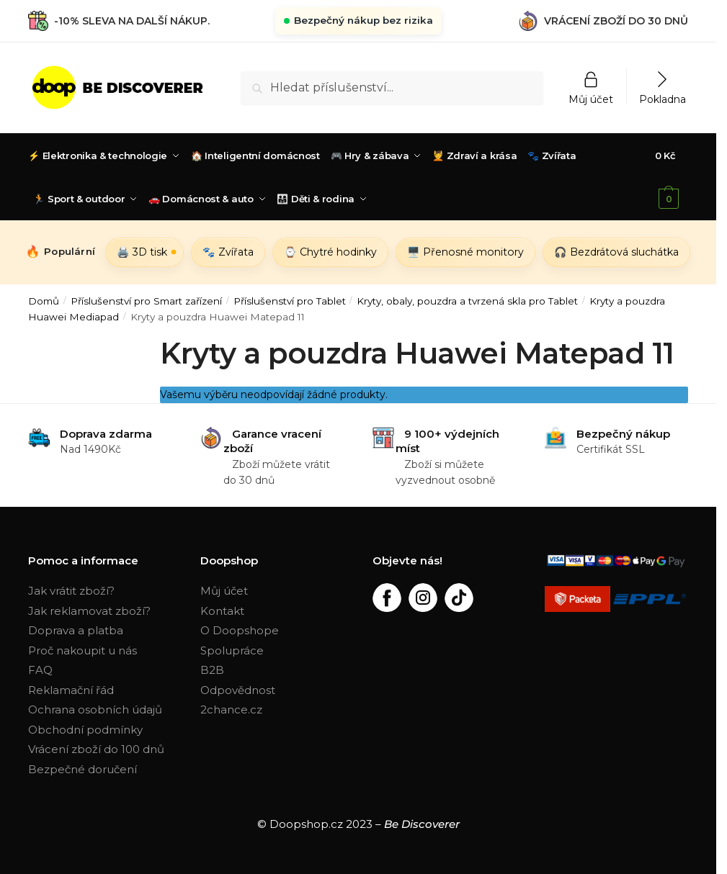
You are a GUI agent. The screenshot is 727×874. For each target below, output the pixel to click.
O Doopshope (239, 630)
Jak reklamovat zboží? (89, 611)
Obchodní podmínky (85, 729)
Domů (43, 301)
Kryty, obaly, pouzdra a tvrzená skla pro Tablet (467, 301)
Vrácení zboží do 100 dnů (96, 749)
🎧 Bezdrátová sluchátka (616, 251)
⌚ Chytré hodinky (330, 251)
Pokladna (662, 98)
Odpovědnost (237, 690)
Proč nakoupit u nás (82, 650)
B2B (212, 670)
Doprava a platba (75, 630)
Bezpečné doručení (82, 769)
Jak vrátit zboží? (71, 591)
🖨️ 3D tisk (142, 251)
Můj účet (590, 98)
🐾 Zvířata (228, 251)
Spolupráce (232, 650)
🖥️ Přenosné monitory (465, 251)
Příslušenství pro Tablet (289, 301)
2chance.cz (231, 709)
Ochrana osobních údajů (95, 709)
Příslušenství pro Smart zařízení (146, 301)
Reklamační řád (71, 690)
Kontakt (222, 611)
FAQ (40, 670)
